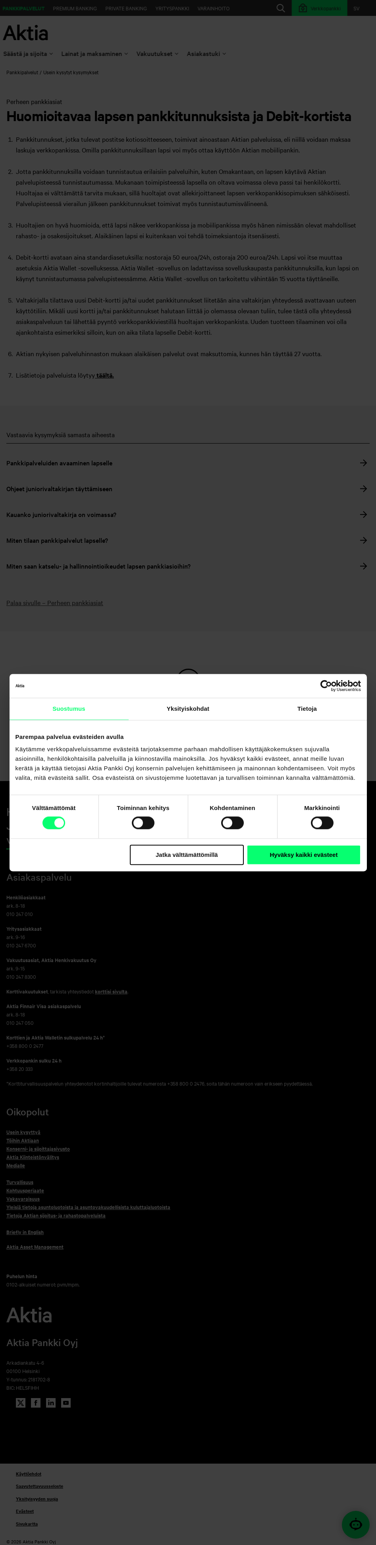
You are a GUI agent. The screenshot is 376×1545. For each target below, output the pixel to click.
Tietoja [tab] (307, 708)
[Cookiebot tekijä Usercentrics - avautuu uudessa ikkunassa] (326, 686)
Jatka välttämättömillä (187, 854)
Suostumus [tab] (68, 708)
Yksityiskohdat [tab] (188, 708)
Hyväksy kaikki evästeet (303, 854)
